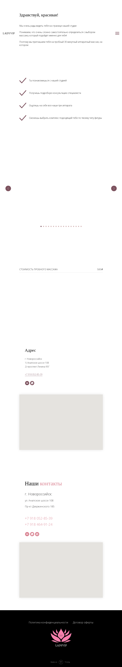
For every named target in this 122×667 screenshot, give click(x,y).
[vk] (27, 383)
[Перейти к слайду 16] (78, 226)
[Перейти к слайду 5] (51, 226)
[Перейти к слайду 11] (66, 226)
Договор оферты (83, 622)
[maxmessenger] (37, 534)
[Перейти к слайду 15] (76, 226)
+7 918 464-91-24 (38, 524)
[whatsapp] (32, 383)
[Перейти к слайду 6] (53, 226)
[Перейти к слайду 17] (81, 226)
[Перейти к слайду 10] (63, 226)
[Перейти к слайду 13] (71, 226)
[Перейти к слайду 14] (73, 226)
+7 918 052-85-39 (33, 374)
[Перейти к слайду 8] (58, 226)
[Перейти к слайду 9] (61, 226)
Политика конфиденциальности (48, 622)
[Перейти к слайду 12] (68, 226)
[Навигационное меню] (117, 33)
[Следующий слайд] (114, 188)
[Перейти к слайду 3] (46, 226)
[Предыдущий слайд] (8, 188)
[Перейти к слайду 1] (41, 226)
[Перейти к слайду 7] (56, 226)
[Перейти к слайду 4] (48, 226)
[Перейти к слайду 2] (43, 226)
